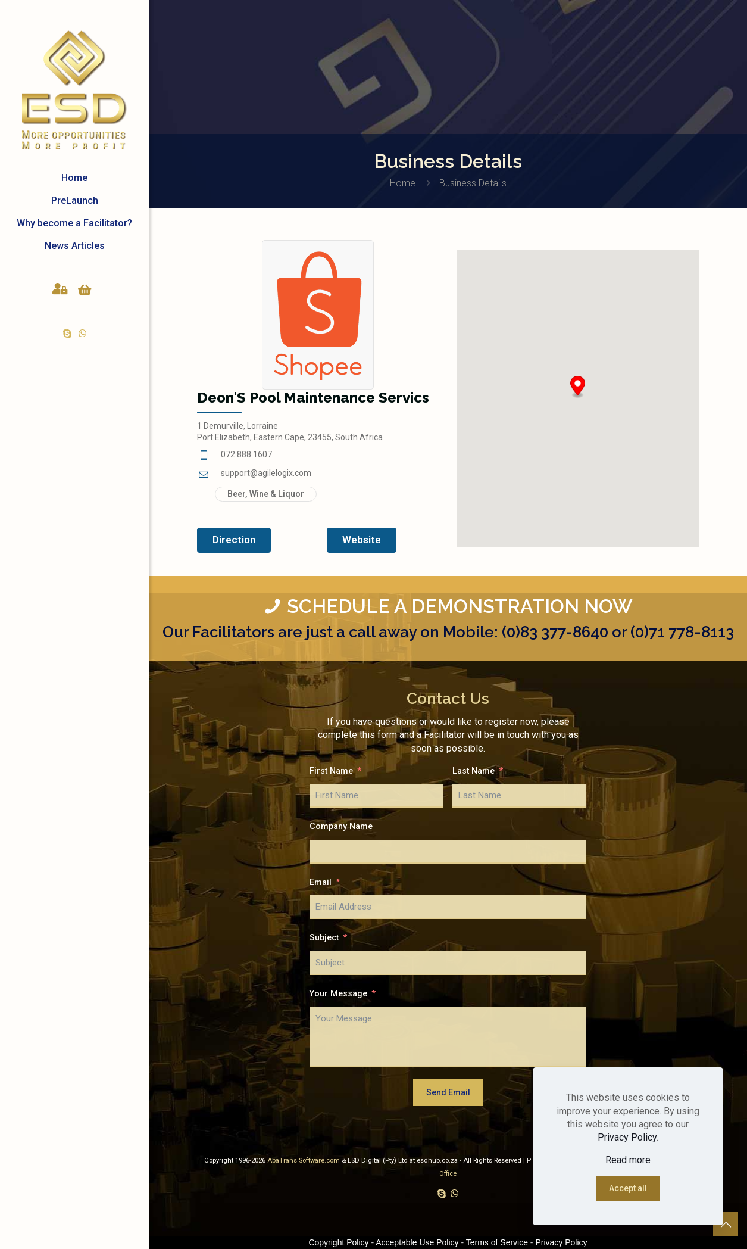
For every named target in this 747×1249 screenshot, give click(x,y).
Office (448, 1174)
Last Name (473, 771)
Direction (233, 540)
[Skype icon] (67, 333)
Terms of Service (497, 1242)
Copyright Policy (338, 1242)
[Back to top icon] (725, 1224)
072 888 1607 (246, 454)
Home (402, 183)
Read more (628, 1160)
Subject (324, 938)
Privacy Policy (627, 1137)
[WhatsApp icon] (82, 333)
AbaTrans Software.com (304, 1160)
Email (321, 882)
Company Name (341, 826)
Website (361, 540)
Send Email (448, 1092)
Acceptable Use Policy (417, 1242)
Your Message (338, 994)
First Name (331, 771)
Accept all (628, 1188)
